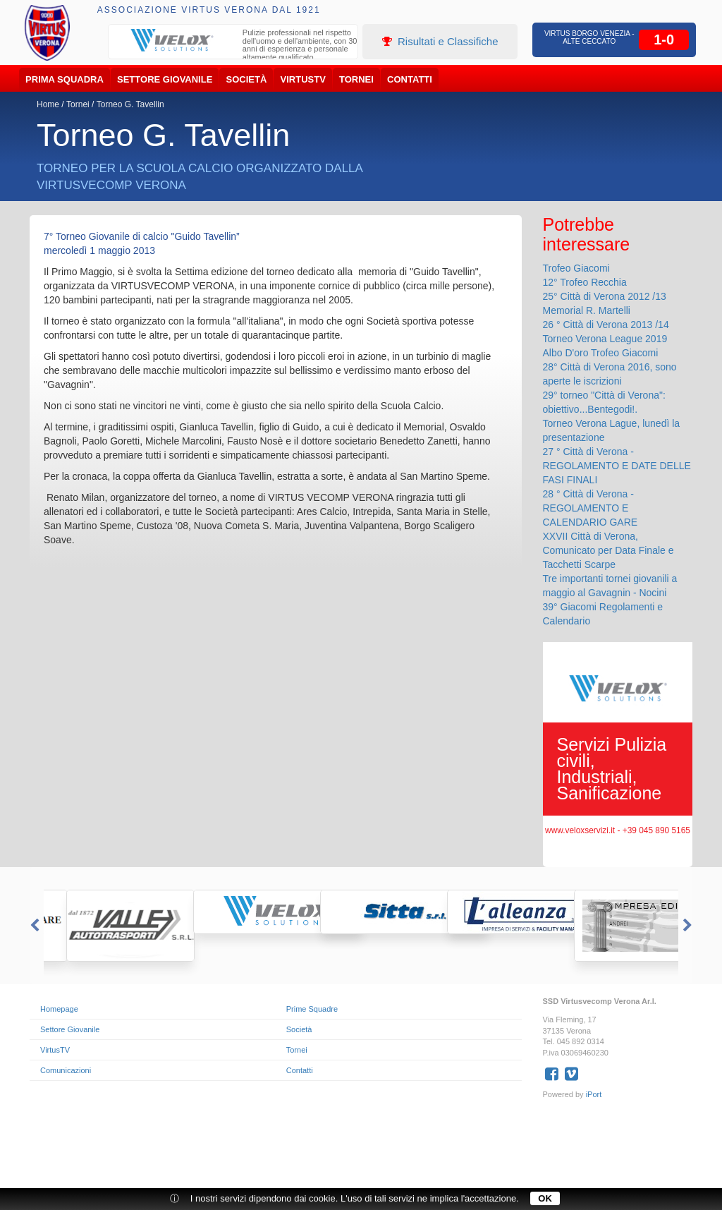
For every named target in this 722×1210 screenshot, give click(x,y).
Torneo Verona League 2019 (605, 338)
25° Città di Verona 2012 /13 (604, 296)
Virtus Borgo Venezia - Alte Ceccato (589, 37)
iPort (594, 1094)
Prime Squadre (312, 1009)
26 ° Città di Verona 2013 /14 (606, 324)
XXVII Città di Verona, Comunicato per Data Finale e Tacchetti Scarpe (608, 550)
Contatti (409, 79)
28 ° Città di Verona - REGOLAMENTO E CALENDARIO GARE (590, 508)
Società (246, 79)
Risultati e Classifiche (440, 41)
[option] (233, 46)
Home (48, 104)
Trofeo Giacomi (576, 268)
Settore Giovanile (164, 79)
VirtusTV (303, 79)
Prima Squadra (64, 79)
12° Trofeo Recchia (585, 282)
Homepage (59, 1009)
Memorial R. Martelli (586, 310)
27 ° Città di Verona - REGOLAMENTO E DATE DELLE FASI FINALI (617, 465)
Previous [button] (33, 926)
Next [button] (689, 926)
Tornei (356, 79)
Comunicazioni (65, 1070)
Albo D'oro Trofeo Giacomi (601, 352)
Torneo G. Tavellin (130, 104)
